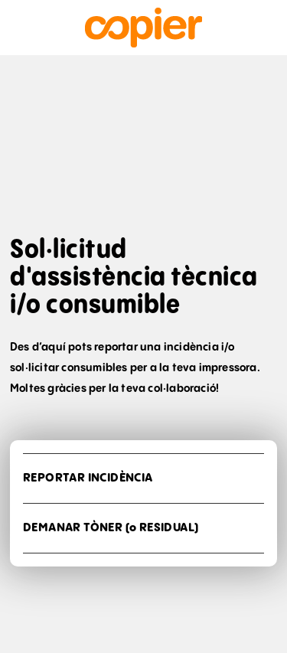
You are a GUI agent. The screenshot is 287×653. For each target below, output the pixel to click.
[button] (143, 479)
